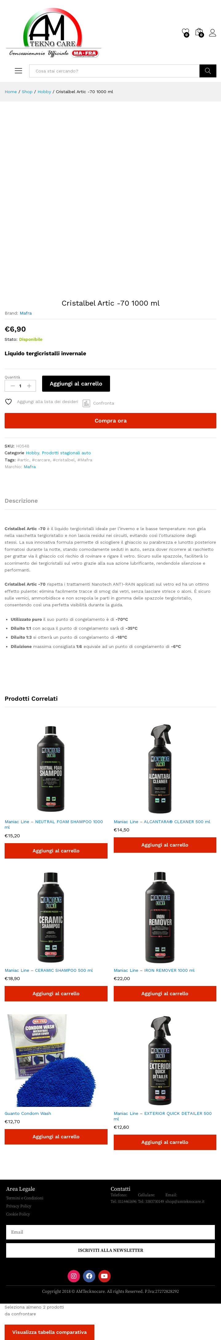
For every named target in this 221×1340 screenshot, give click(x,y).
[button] (56, 851)
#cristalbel (64, 459)
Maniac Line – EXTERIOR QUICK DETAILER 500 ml (163, 1116)
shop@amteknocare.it (184, 1201)
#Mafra (84, 459)
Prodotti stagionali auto (66, 452)
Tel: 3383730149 (151, 1201)
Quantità (12, 377)
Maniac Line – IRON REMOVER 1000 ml (154, 970)
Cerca (207, 70)
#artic (23, 459)
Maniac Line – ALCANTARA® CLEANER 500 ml (162, 821)
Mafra (26, 313)
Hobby (32, 452)
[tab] (24, 503)
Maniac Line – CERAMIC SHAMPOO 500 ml (49, 970)
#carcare (41, 459)
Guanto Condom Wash (28, 1113)
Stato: (11, 339)
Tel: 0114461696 (123, 1201)
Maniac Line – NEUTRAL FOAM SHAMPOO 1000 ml (54, 824)
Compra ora (111, 420)
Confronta (103, 403)
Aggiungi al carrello (76, 383)
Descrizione (21, 501)
